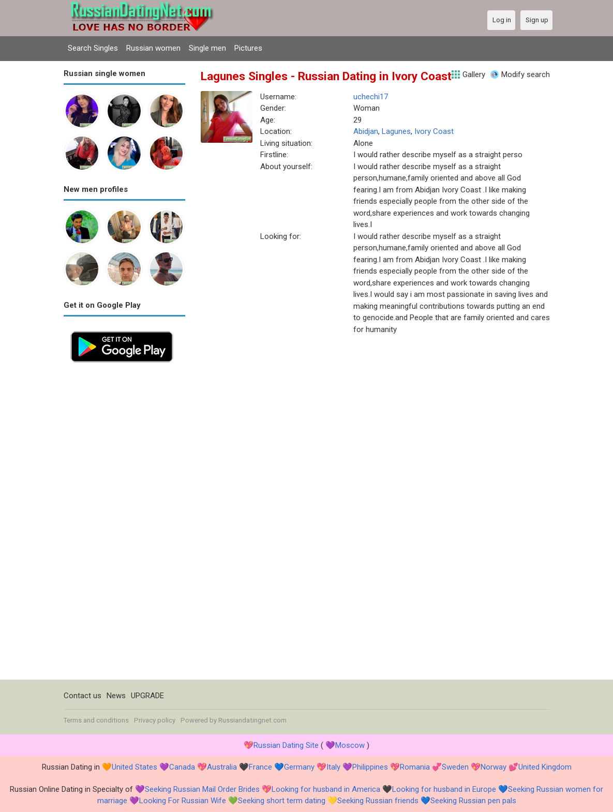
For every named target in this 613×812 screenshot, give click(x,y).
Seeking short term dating (281, 800)
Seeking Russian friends (377, 800)
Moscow (350, 745)
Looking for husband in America (326, 789)
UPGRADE (147, 695)
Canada (182, 767)
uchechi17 (370, 96)
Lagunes (396, 131)
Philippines (370, 767)
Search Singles (93, 48)
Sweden (455, 767)
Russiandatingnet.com (252, 720)
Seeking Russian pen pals (473, 800)
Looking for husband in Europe (444, 789)
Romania (415, 767)
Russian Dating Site (286, 745)
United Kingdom (545, 767)
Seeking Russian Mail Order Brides (202, 789)
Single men (207, 48)
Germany (299, 767)
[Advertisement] (124, 524)
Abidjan (365, 131)
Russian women (153, 48)
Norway (493, 767)
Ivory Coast (434, 131)
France (260, 767)
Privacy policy (154, 720)
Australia (222, 767)
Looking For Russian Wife (182, 800)
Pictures (248, 48)
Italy (333, 767)
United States (134, 767)
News (116, 695)
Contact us (82, 695)
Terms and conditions (96, 720)
